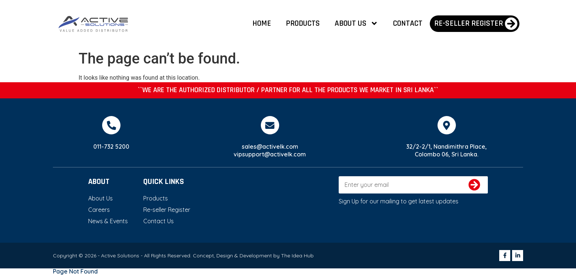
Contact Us (158, 221)
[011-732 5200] (111, 125)
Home (261, 23)
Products (303, 23)
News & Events (108, 221)
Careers (99, 209)
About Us (356, 23)
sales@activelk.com (270, 146)
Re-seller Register (166, 209)
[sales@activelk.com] (270, 125)
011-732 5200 (111, 146)
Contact (407, 23)
